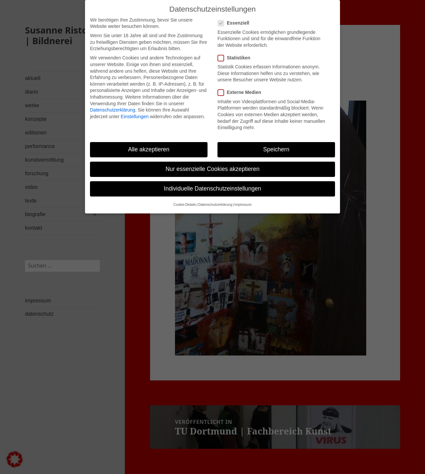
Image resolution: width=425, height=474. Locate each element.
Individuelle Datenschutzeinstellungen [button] (212, 183)
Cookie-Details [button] (184, 199)
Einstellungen (135, 111)
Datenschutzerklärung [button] (215, 199)
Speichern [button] (276, 144)
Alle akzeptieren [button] (149, 144)
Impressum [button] (243, 199)
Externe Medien (241, 87)
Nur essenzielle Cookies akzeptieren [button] (212, 163)
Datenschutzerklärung (112, 104)
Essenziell (235, 18)
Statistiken (236, 52)
